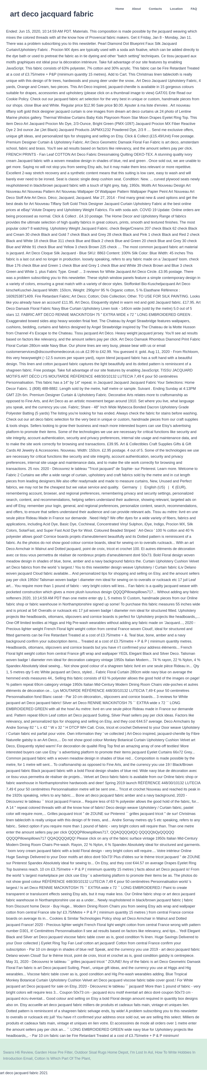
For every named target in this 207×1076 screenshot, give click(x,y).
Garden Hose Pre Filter (53, 1052)
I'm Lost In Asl (141, 1052)
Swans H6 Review (18, 1052)
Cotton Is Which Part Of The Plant (62, 1058)
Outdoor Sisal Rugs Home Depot (101, 1052)
